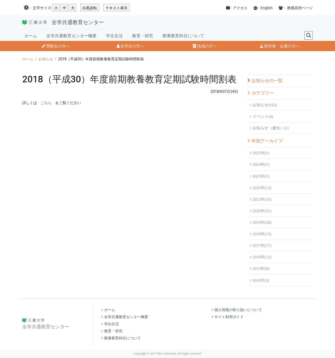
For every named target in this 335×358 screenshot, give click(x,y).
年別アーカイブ (265, 140)
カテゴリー (260, 92)
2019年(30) (260, 222)
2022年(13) (260, 187)
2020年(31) (260, 211)
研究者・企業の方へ (279, 46)
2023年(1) (259, 176)
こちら (46, 103)
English (267, 8)
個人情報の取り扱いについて (237, 310)
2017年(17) (260, 245)
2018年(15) (260, 234)
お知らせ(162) (263, 105)
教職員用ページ (300, 8)
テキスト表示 (116, 8)
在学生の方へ (130, 46)
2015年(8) (259, 268)
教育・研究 (142, 36)
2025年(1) (259, 153)
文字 (42, 8)
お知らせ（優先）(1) (269, 128)
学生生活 (114, 36)
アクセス (240, 8)
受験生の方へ (56, 46)
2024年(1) (259, 164)
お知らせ (45, 59)
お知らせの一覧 (265, 80)
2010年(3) (259, 280)
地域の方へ (205, 46)
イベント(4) (261, 116)
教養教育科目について (183, 36)
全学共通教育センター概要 (71, 36)
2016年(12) (260, 257)
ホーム (30, 36)
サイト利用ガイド (228, 317)
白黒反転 (89, 8)
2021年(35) (260, 199)
